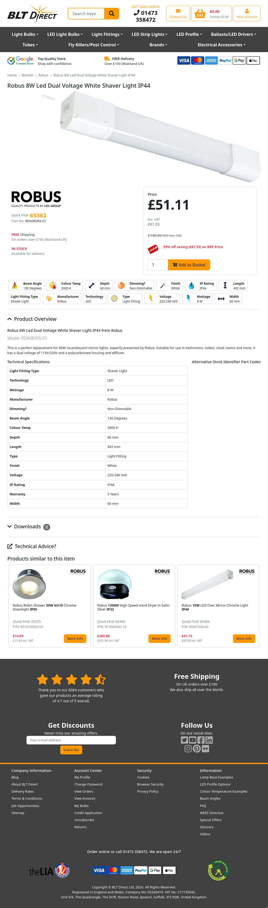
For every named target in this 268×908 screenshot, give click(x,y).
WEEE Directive (211, 812)
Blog (15, 777)
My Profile (82, 777)
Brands (156, 45)
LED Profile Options (215, 784)
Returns (80, 827)
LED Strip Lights (148, 34)
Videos (205, 834)
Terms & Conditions (27, 798)
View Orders (83, 791)
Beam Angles (210, 798)
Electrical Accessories (220, 45)
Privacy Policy (147, 791)
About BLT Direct (25, 784)
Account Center (88, 770)
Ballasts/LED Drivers (232, 34)
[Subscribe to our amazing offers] (71, 740)
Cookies (143, 777)
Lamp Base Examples (216, 777)
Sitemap (18, 812)
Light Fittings (105, 34)
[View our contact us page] (178, 13)
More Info (75, 638)
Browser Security (150, 784)
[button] (256, 606)
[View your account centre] (247, 13)
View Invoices (85, 798)
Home (12, 75)
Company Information (31, 770)
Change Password (88, 784)
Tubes (29, 45)
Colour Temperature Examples (224, 791)
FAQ (203, 805)
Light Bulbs (23, 34)
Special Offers (211, 819)
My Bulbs (81, 805)
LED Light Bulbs (63, 34)
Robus (43, 75)
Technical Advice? (31, 546)
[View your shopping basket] (211, 13)
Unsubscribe (84, 819)
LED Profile (187, 34)
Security (144, 770)
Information (211, 770)
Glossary (207, 827)
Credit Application (88, 812)
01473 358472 (146, 16)
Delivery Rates (23, 791)
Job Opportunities (25, 805)
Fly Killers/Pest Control (92, 45)
